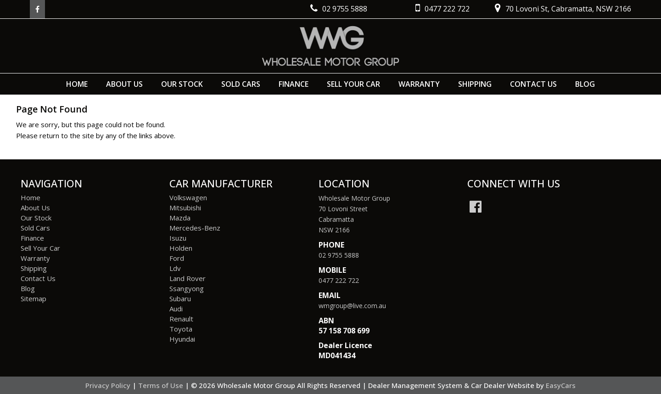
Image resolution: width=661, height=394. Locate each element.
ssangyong (186, 288)
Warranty (419, 84)
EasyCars (561, 385)
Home (77, 84)
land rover (187, 278)
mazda (179, 217)
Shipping (475, 84)
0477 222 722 (339, 280)
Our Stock (182, 84)
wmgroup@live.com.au (352, 305)
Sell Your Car (353, 84)
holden (180, 248)
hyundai (182, 338)
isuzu (177, 237)
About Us (124, 84)
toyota (180, 328)
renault (181, 318)
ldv (175, 268)
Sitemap (33, 298)
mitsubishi (185, 207)
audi (176, 308)
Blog (585, 84)
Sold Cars (240, 84)
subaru (180, 298)
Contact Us (533, 84)
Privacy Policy (108, 385)
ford (176, 258)
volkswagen (188, 197)
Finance (293, 84)
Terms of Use (161, 385)
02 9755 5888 (339, 255)
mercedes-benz (194, 227)
